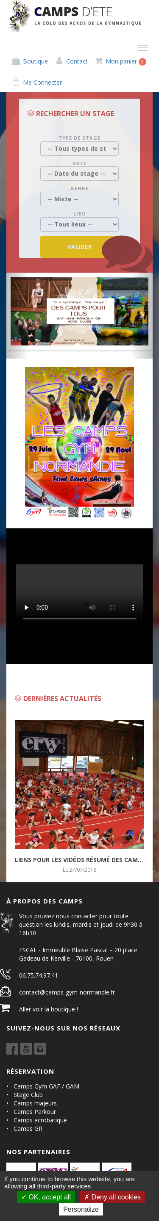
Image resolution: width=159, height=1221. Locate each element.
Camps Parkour (35, 1112)
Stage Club (28, 1095)
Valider (79, 247)
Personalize (81, 1209)
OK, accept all (46, 1197)
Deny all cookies (112, 1197)
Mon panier (120, 61)
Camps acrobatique (40, 1120)
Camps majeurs (35, 1103)
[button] (17, 316)
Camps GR (28, 1128)
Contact (71, 61)
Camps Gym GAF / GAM (46, 1086)
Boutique (29, 61)
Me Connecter (36, 82)
